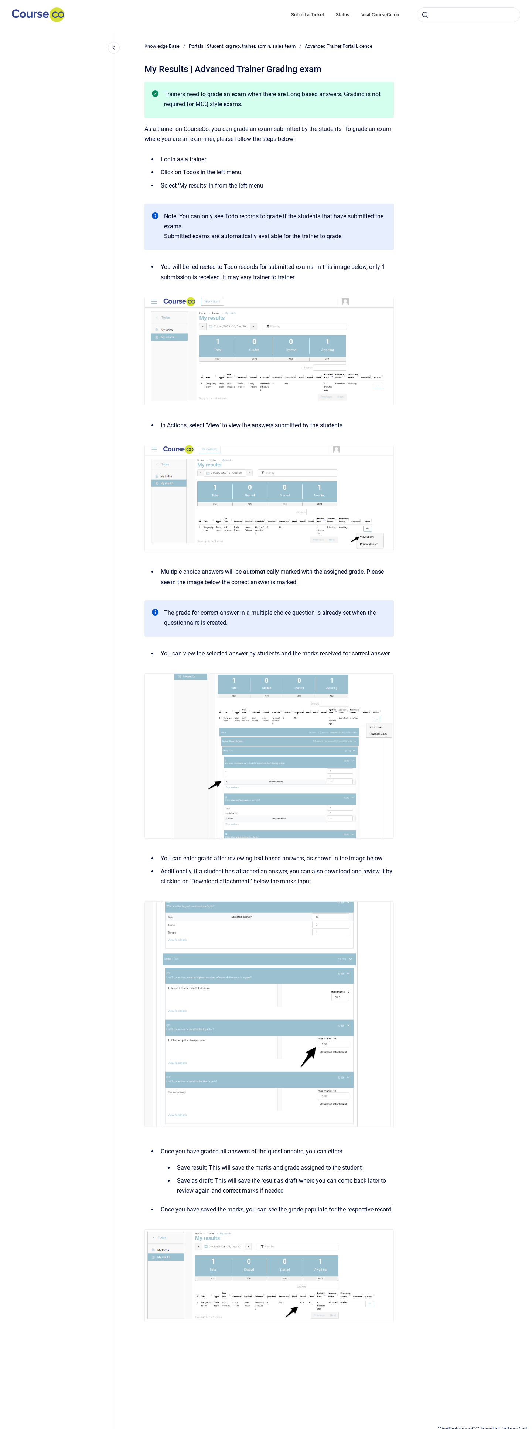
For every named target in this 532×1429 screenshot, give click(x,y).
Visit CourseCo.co (380, 14)
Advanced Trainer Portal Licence (338, 46)
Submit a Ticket (307, 14)
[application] (485, 1427)
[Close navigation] (114, 48)
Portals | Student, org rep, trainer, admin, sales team (242, 46)
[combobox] (468, 15)
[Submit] (425, 15)
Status (342, 14)
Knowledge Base (162, 46)
